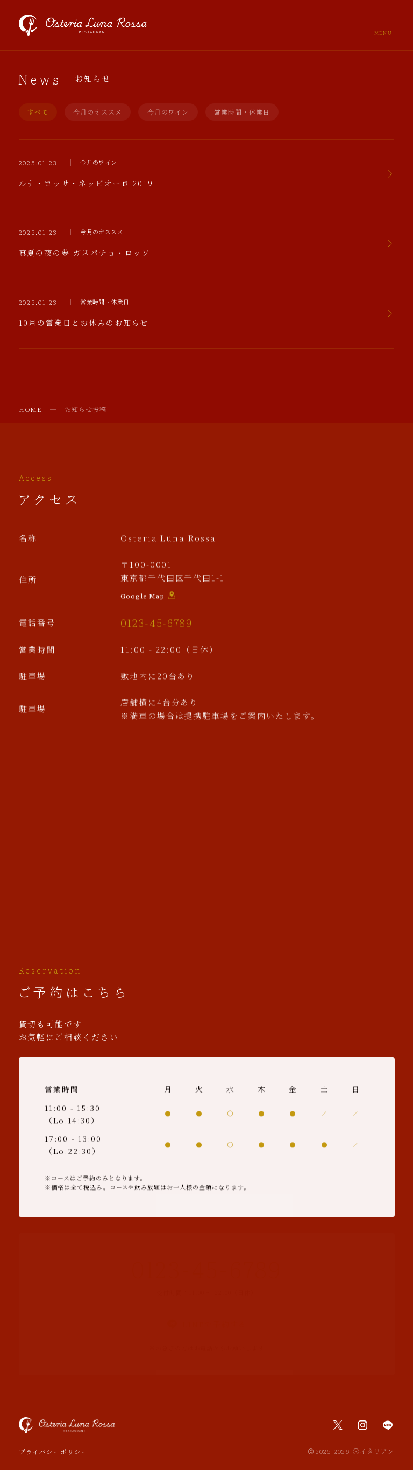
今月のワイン (168, 112)
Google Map (148, 597)
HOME (30, 409)
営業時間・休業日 (242, 112)
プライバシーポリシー (54, 1451)
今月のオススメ (97, 112)
